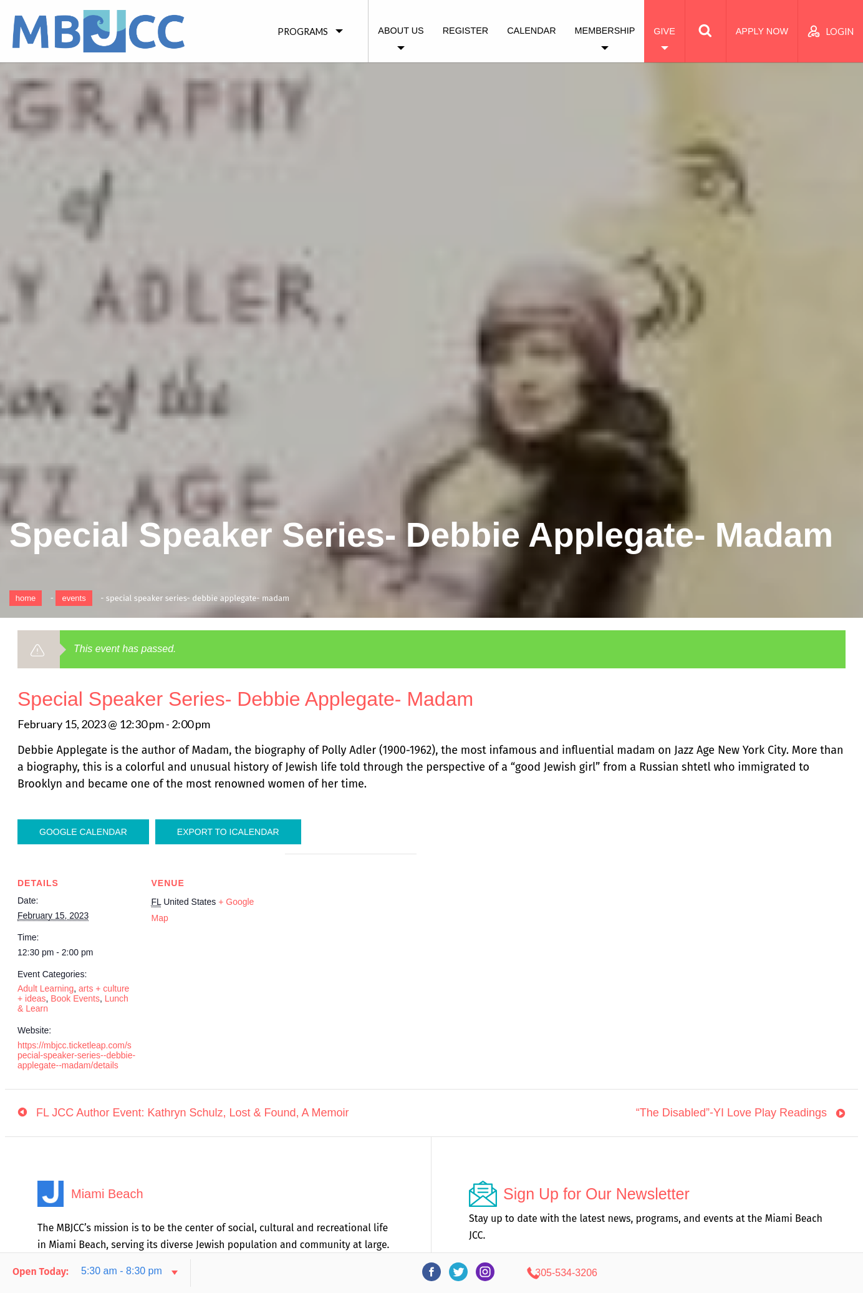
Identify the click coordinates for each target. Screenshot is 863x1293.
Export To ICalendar (228, 832)
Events (73, 598)
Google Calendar (83, 832)
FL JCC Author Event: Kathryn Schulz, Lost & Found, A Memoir (192, 1117)
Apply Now (762, 31)
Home (26, 598)
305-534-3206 (739, 1272)
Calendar (531, 31)
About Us (400, 31)
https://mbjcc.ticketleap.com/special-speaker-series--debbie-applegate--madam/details (76, 1055)
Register (466, 31)
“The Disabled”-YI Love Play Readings (731, 1117)
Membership (605, 31)
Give (664, 31)
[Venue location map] (351, 940)
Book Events (75, 998)
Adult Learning (45, 988)
